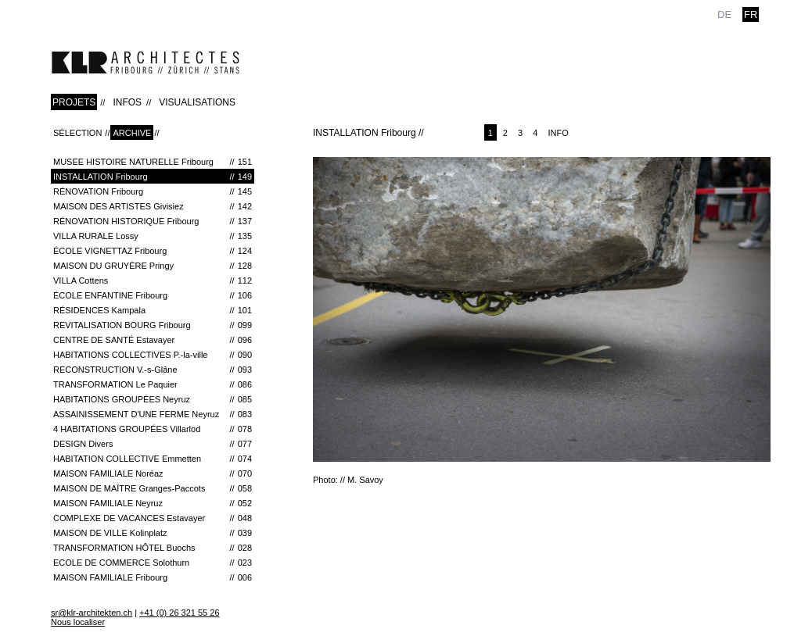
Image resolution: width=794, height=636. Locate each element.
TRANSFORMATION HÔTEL (152, 547)
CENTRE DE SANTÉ (152, 340)
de (724, 14)
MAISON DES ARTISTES (152, 206)
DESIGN (152, 443)
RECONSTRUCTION (152, 369)
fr (750, 14)
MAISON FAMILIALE (152, 473)
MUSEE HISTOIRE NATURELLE (152, 161)
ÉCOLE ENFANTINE (152, 295)
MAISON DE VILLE (152, 533)
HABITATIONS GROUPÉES (152, 399)
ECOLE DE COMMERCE (152, 562)
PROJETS (73, 102)
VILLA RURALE (152, 236)
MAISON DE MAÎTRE (152, 488)
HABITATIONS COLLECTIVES (152, 354)
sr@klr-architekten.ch (91, 612)
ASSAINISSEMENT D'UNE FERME (152, 414)
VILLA (152, 280)
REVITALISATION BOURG (152, 325)
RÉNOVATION (152, 191)
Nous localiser (78, 622)
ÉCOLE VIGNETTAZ (152, 250)
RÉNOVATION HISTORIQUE (152, 221)
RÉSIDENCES (152, 310)
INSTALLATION (152, 176)
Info (558, 133)
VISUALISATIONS (197, 102)
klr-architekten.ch (145, 62)
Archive (132, 133)
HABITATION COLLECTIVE (152, 458)
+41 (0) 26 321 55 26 (179, 612)
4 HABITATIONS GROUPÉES (152, 429)
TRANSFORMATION (152, 384)
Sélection (77, 133)
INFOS (127, 102)
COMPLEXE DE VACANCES (152, 518)
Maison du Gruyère (152, 265)
